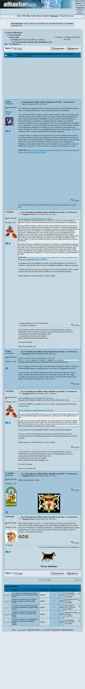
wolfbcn (32, 40)
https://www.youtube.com (26, 346)
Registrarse (54, 16)
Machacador (9, 517)
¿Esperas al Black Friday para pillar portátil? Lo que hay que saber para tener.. (24, 613)
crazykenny (9, 212)
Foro (19, 16)
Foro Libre (15, 37)
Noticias (16, 40)
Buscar (39, 16)
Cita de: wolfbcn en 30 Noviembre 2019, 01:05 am (35, 219)
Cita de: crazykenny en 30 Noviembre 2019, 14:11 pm (36, 358)
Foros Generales (15, 35)
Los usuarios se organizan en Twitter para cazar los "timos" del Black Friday (25, 594)
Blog (28, 16)
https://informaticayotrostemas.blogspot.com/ (33, 338)
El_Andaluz (40, 40)
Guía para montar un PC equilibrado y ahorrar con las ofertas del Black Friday (25, 621)
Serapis (8, 351)
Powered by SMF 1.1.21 (36, 630)
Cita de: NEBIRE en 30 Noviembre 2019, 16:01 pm (35, 398)
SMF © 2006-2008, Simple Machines (59, 630)
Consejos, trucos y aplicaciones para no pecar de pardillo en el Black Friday (25, 606)
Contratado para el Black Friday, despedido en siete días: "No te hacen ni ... (48, 102)
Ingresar (82, 5)
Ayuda (33, 16)
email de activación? (79, 13)
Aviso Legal (21, 630)
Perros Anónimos (49, 566)
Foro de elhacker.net (15, 33)
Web (23, 16)
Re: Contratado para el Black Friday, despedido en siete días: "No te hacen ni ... (49, 212)
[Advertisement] (42, 78)
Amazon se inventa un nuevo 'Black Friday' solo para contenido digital (24, 600)
